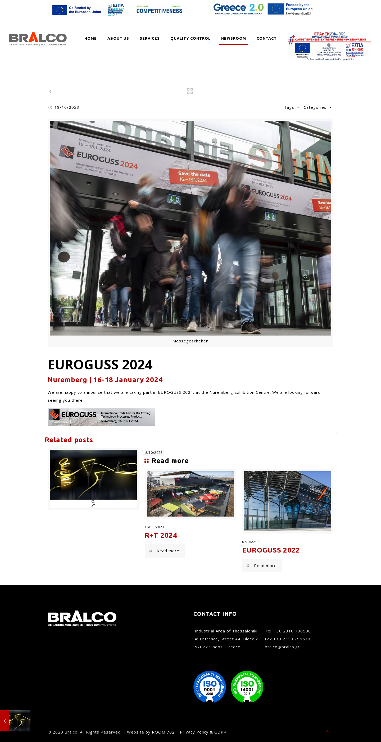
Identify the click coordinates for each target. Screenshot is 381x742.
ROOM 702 (163, 732)
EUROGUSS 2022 (271, 550)
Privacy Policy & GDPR (203, 732)
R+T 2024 (161, 535)
